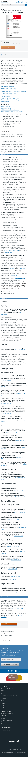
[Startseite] (14, 741)
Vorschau (3, 718)
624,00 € (13, 43)
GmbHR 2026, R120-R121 (20, 506)
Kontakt (3, 700)
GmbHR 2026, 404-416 (6, 380)
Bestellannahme (4, 721)
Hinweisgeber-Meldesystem (20, 752)
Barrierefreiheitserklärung (7, 752)
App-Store (12, 268)
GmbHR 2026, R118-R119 (20, 490)
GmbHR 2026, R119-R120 (20, 497)
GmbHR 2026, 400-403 (19, 349)
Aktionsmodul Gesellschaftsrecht (9, 88)
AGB (20, 749)
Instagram (3, 707)
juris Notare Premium (6, 108)
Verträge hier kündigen (6, 730)
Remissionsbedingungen (6, 720)
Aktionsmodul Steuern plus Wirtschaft (10, 90)
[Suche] (13, 5)
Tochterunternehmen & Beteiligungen (9, 695)
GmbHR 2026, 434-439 (20, 440)
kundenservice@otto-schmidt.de (11, 250)
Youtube (3, 705)
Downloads (3, 716)
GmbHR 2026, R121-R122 (20, 512)
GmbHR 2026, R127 (12, 579)
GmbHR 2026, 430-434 (11, 432)
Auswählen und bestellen (9, 624)
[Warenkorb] (18, 2)
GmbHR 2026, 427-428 (6, 413)
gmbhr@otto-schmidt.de (17, 608)
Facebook (3, 702)
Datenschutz (15, 749)
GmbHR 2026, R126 (12, 569)
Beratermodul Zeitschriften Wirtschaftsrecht (11, 98)
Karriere (2, 693)
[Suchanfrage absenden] (26, 5)
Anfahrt (2, 692)
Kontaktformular (8, 252)
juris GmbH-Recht (5, 106)
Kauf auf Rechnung (8, 55)
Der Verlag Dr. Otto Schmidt (7, 688)
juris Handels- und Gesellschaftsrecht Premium (12, 111)
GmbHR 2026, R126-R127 (17, 576)
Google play (21, 268)
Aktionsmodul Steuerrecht (7, 86)
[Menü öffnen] (26, 1)
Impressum (9, 749)
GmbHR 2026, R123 (18, 535)
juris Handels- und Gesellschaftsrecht (10, 110)
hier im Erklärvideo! (13, 275)
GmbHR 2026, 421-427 (6, 403)
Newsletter (3, 715)
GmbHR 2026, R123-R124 (13, 546)
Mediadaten (3, 698)
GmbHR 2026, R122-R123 (13, 519)
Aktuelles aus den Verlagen (7, 713)
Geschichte (3, 697)
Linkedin (3, 703)
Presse (2, 690)
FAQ (2, 723)
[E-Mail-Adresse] (11, 659)
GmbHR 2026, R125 (16, 559)
